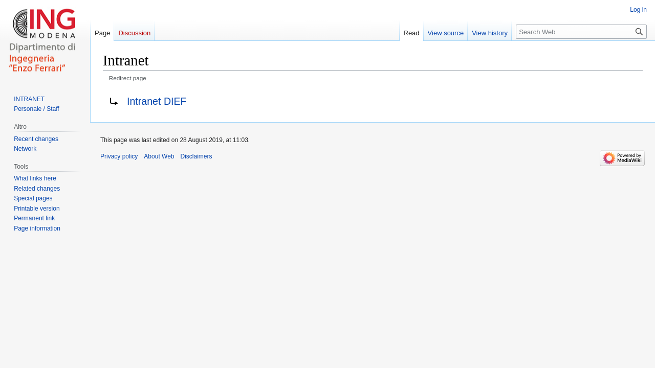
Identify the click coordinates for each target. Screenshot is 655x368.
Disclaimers (196, 156)
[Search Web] (581, 32)
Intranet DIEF (157, 101)
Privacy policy (119, 156)
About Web (159, 156)
